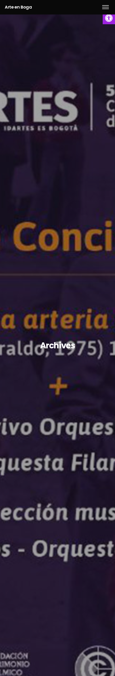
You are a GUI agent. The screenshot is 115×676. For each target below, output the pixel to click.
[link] (109, 18)
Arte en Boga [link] (18, 7)
